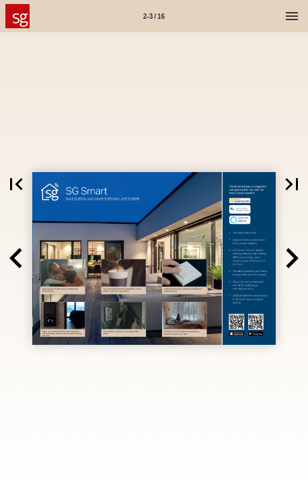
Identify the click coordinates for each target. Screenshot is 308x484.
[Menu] (292, 16)
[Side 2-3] (154, 16)
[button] (16, 184)
